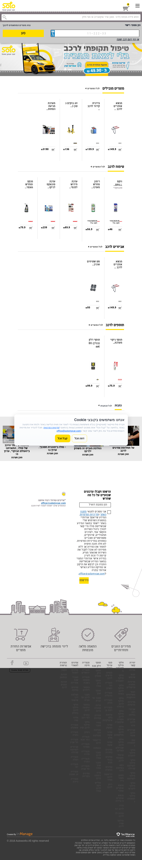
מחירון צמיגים (97, 717)
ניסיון (87, 732)
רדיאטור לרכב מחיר (108, 777)
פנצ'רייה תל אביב (85, 768)
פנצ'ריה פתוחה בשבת (86, 680)
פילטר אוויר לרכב (120, 824)
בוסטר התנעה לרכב (86, 708)
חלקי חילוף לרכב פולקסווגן (119, 731)
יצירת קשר (132, 664)
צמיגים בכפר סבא (109, 760)
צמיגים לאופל (74, 671)
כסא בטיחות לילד (120, 768)
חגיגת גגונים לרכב (64, 685)
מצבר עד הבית (96, 699)
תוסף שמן (98, 692)
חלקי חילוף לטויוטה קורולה (131, 764)
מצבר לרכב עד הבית (85, 698)
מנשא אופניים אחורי (120, 788)
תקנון (64, 670)
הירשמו (84, 580)
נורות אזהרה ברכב (97, 708)
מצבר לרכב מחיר (98, 756)
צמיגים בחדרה (109, 751)
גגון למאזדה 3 (131, 743)
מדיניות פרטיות (131, 703)
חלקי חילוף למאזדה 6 (120, 667)
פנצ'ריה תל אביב (74, 741)
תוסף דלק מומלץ (98, 673)
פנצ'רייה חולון (108, 702)
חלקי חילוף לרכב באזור (121, 689)
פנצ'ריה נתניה (74, 734)
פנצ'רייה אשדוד (85, 746)
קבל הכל (63, 438)
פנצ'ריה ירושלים (86, 671)
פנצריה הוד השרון (108, 686)
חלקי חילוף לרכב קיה (85, 725)
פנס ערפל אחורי (109, 666)
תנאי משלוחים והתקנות (130, 695)
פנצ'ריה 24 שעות (73, 773)
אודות (132, 670)
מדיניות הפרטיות (89, 514)
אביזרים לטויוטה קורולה (74, 750)
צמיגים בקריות (86, 775)
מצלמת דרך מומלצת (97, 733)
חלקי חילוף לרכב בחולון (75, 709)
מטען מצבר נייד (121, 778)
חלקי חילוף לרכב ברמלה (120, 702)
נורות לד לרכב (119, 815)
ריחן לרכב (109, 786)
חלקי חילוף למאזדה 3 (131, 797)
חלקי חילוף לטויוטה (131, 776)
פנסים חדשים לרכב (109, 676)
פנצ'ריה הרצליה (108, 694)
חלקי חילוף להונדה (131, 753)
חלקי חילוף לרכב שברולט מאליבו (120, 745)
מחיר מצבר (98, 724)
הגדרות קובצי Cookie (19, 670)
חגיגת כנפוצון (63, 676)
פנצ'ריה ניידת (74, 780)
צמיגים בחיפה (74, 689)
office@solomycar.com (92, 574)
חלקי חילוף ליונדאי (131, 786)
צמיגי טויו (75, 719)
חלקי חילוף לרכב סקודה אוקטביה (119, 717)
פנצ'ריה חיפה (86, 664)
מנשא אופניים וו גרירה (120, 798)
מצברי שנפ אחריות (74, 680)
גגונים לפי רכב (86, 716)
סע (23, 33)
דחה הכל (79, 438)
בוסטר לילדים (86, 689)
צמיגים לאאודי (74, 664)
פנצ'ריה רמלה (74, 758)
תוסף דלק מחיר (98, 684)
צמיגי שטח (109, 744)
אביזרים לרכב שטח (131, 733)
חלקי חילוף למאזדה (120, 678)
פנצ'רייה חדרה (85, 753)
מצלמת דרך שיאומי (74, 698)
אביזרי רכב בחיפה (132, 712)
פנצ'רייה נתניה (85, 760)
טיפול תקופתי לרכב (120, 758)
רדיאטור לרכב (97, 742)
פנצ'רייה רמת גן (108, 709)
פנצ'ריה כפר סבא (85, 738)
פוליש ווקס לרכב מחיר (98, 787)
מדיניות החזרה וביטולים (131, 685)
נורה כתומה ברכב (97, 776)
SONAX (97, 748)
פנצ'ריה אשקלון (74, 726)
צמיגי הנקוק (109, 726)
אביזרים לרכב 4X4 (131, 722)
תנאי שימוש (132, 676)
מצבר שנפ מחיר (98, 766)
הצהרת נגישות (63, 664)
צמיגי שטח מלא (109, 735)
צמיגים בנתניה (108, 769)
